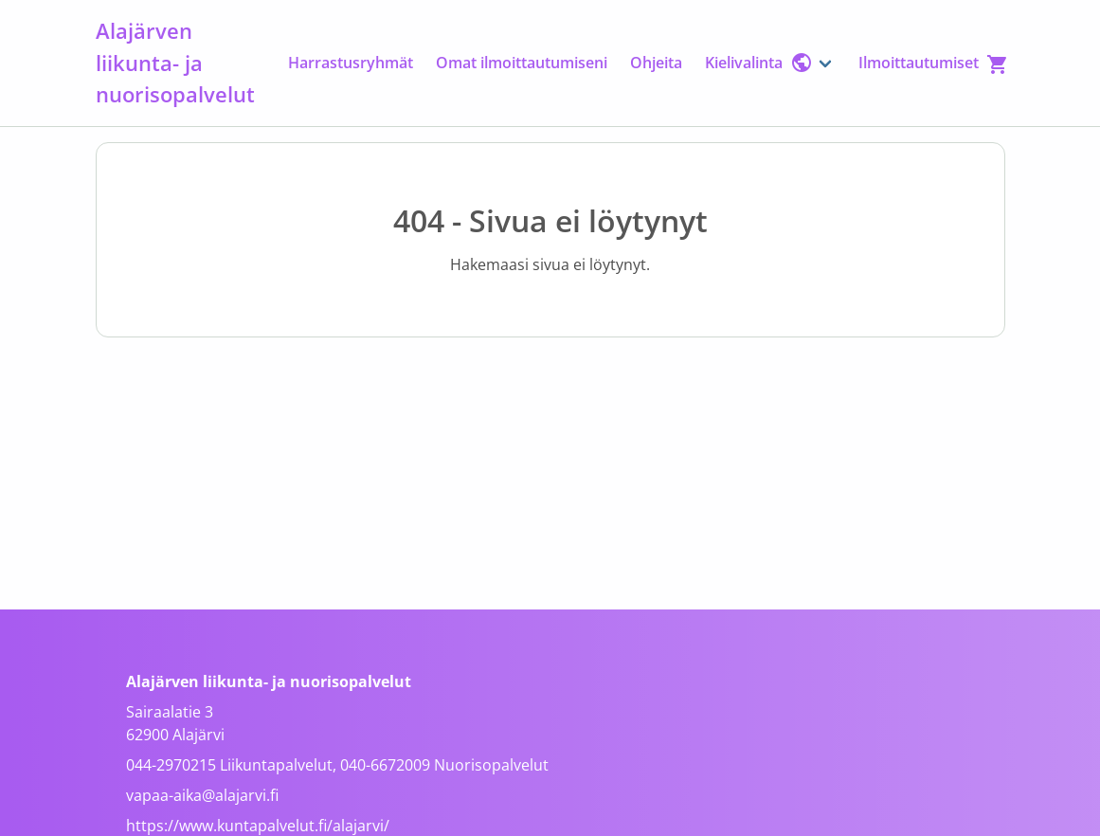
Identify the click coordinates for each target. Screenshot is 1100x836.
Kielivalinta (759, 62)
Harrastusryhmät (350, 62)
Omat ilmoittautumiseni (521, 62)
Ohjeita (656, 62)
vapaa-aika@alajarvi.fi (202, 795)
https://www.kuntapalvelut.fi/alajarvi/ (257, 825)
